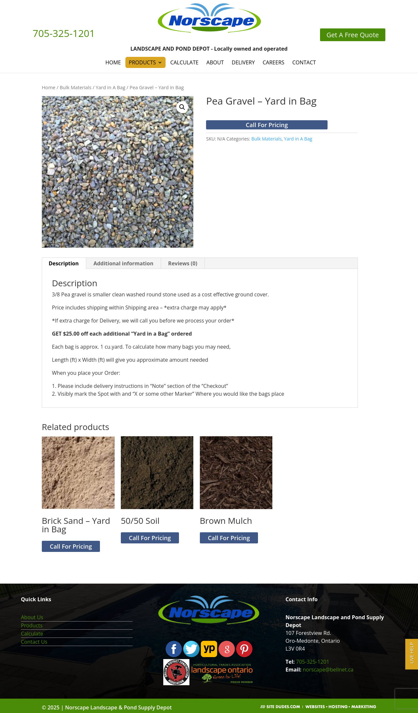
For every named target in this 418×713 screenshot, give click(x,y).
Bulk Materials (75, 87)
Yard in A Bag (110, 87)
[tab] (63, 263)
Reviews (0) (182, 263)
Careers (273, 62)
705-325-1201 (313, 661)
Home (113, 62)
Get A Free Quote (353, 34)
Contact (304, 62)
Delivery (243, 62)
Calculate (184, 62)
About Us (32, 617)
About (215, 62)
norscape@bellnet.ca (328, 669)
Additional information (123, 263)
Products (142, 62)
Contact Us (34, 641)
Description (64, 263)
